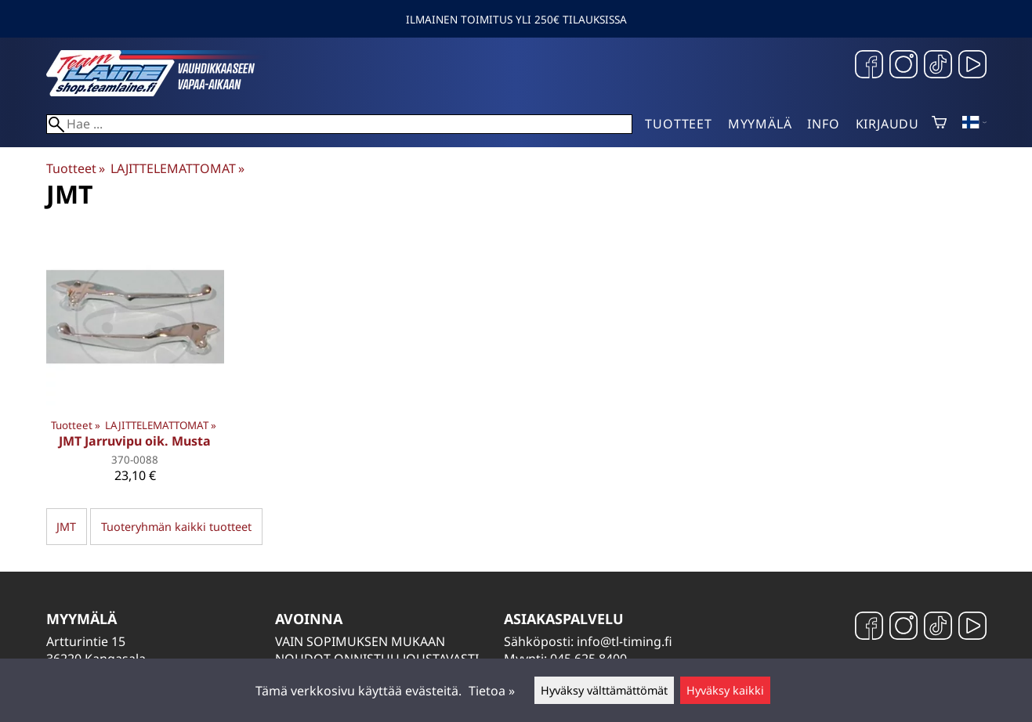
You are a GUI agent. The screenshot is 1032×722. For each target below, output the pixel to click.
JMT (66, 526)
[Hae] (339, 124)
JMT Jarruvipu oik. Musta (135, 440)
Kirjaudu (887, 123)
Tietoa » (492, 690)
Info (823, 123)
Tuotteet (678, 123)
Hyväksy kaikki (725, 690)
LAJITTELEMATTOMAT (177, 168)
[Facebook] (869, 66)
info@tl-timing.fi (624, 641)
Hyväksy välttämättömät (604, 690)
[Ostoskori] (939, 123)
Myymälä (760, 123)
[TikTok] (938, 66)
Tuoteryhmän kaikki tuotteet (176, 526)
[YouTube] (972, 66)
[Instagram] (903, 66)
